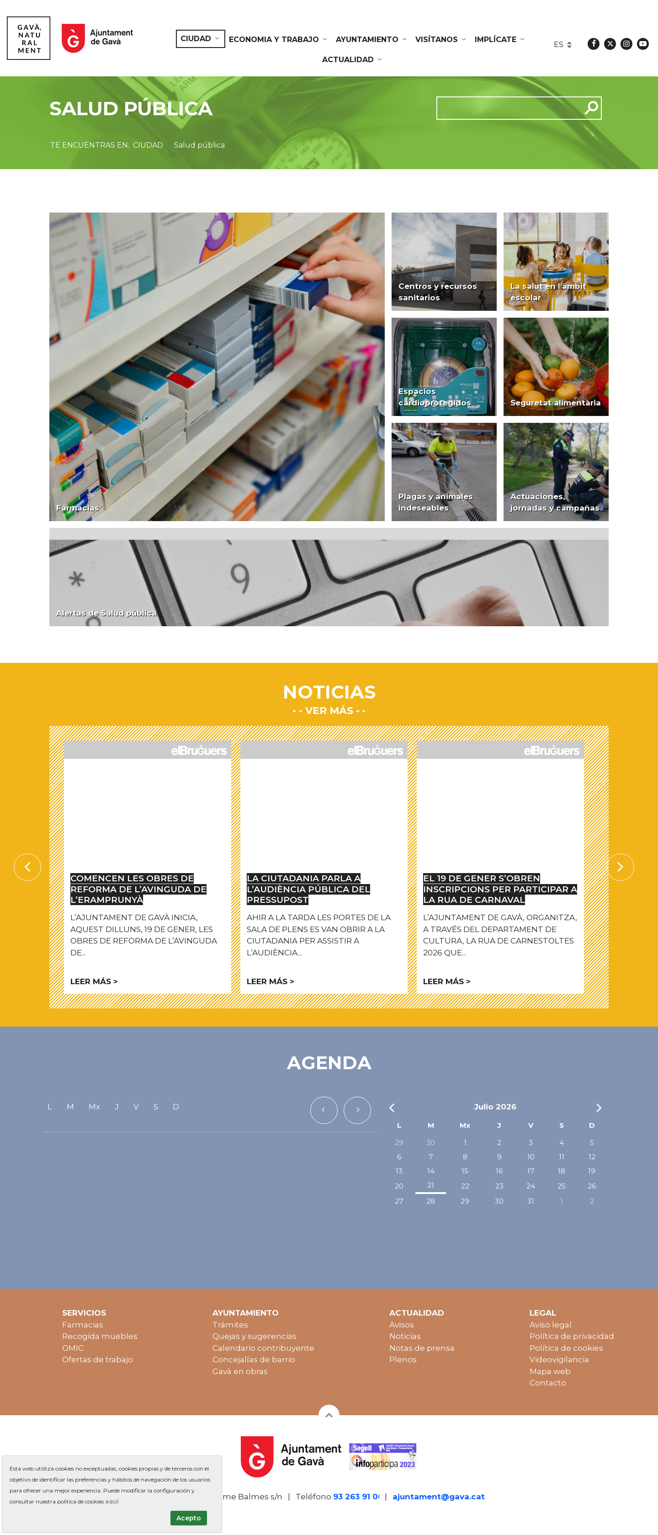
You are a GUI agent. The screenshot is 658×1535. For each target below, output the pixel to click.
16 (499, 1171)
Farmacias (82, 1324)
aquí (112, 1501)
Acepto (188, 1518)
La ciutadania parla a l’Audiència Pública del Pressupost (308, 889)
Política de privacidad (572, 1336)
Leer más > (94, 981)
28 (430, 1201)
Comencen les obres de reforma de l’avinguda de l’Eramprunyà (138, 889)
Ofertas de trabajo (97, 1359)
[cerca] (505, 107)
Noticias (405, 1336)
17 (531, 1171)
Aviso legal (551, 1324)
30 (430, 1142)
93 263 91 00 (358, 1496)
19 (591, 1171)
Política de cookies (566, 1348)
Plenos (403, 1359)
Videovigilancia (559, 1359)
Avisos (401, 1324)
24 (530, 1186)
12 (592, 1156)
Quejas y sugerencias (254, 1336)
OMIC (73, 1348)
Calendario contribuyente (263, 1348)
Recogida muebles (100, 1336)
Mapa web (550, 1371)
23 (499, 1186)
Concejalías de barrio (253, 1359)
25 (561, 1186)
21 (430, 1185)
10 (531, 1156)
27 (399, 1201)
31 (530, 1201)
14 (431, 1171)
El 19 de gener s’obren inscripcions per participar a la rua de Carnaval (500, 889)
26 (592, 1186)
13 (399, 1171)
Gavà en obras (240, 1371)
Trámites (230, 1324)
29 (399, 1142)
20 (399, 1186)
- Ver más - (329, 710)
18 (561, 1171)
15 (465, 1171)
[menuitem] (200, 39)
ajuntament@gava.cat (439, 1496)
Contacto (548, 1382)
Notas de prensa (422, 1348)
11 (561, 1156)
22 (465, 1186)
